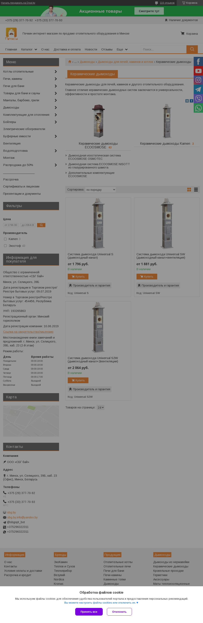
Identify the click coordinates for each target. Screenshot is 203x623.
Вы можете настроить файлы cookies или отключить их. (100, 602)
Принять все (89, 611)
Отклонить (119, 611)
